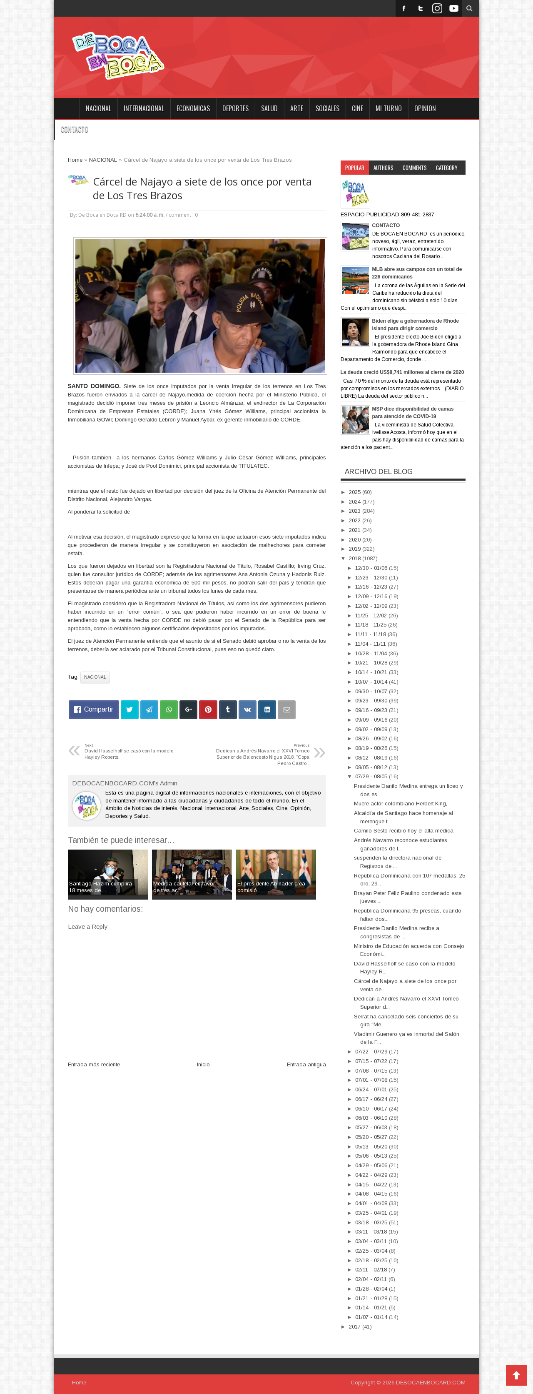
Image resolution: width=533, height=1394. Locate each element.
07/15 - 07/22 (372, 1061)
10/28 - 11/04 (372, 653)
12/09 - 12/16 (372, 596)
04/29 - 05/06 (372, 1165)
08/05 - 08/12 (372, 767)
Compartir (98, 709)
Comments (415, 167)
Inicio (203, 1064)
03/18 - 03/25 (372, 1222)
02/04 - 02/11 (372, 1279)
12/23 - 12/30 (372, 577)
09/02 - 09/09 (372, 729)
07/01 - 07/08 (372, 1080)
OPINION (425, 108)
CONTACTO (74, 129)
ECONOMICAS (193, 108)
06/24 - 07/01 (372, 1089)
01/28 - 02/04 (372, 1289)
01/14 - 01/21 (372, 1307)
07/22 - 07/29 (372, 1051)
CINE (357, 108)
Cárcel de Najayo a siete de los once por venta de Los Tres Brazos (202, 188)
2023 (355, 511)
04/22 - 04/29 (372, 1175)
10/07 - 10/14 (372, 682)
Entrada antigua (306, 1064)
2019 (355, 549)
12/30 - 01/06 (372, 568)
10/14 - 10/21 (372, 672)
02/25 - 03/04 (372, 1251)
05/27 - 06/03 (372, 1127)
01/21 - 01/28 (372, 1298)
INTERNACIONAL (144, 108)
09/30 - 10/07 (372, 691)
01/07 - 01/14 (372, 1317)
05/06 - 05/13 (372, 1156)
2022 (355, 520)
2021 (355, 530)
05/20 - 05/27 (372, 1137)
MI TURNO (389, 108)
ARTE (296, 108)
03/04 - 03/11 (372, 1241)
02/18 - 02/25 (372, 1260)
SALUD (269, 108)
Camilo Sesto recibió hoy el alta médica (403, 830)
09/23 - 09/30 (372, 700)
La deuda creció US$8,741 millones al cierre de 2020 (402, 372)
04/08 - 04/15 (372, 1194)
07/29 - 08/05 (372, 776)
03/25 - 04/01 (372, 1213)
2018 (355, 558)
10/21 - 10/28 (372, 662)
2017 (355, 1327)
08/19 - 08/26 (372, 748)
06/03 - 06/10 (372, 1118)
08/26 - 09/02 (372, 738)
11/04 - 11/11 (371, 644)
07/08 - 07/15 (372, 1071)
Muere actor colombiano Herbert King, (400, 803)
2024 (355, 502)
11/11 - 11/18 (371, 634)
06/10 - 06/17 (372, 1109)
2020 (355, 540)
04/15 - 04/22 (372, 1184)
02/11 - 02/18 (372, 1269)
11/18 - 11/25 (371, 625)
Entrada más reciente (94, 1064)
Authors (384, 167)
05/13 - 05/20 (372, 1146)
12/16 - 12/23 (372, 587)
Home (66, 108)
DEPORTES (235, 108)
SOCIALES (327, 108)
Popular (354, 167)
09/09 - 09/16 (372, 720)
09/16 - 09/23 (372, 710)
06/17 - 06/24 (372, 1099)
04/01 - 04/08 (372, 1203)
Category (447, 167)
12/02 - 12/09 (372, 606)
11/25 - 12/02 (372, 615)
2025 (355, 492)
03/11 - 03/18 (372, 1232)
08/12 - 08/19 (372, 758)
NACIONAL (98, 108)
